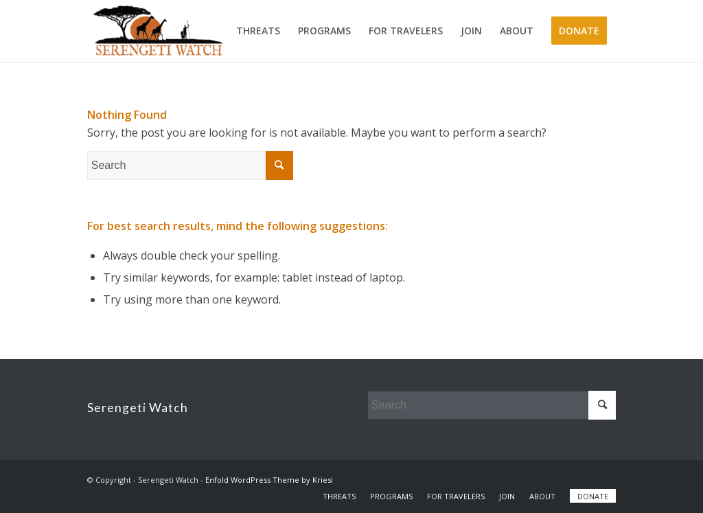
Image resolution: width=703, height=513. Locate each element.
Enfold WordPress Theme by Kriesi (269, 480)
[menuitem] (258, 31)
